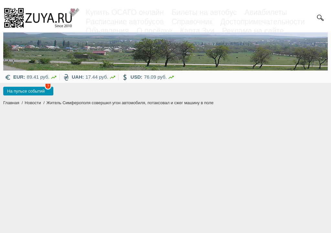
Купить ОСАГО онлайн (125, 12)
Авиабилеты (265, 12)
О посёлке (154, 31)
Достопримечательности (262, 21)
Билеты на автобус (204, 12)
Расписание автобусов (125, 21)
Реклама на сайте (253, 31)
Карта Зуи (197, 31)
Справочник (192, 21)
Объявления (107, 31)
